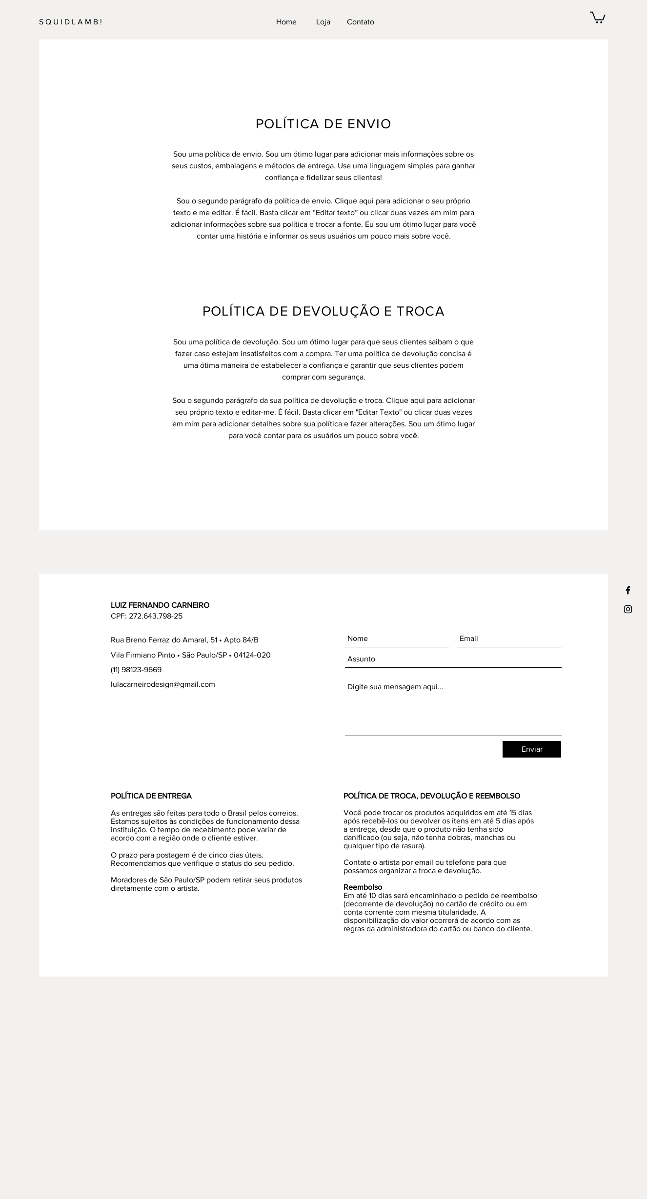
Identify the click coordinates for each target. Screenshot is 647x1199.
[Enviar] (532, 749)
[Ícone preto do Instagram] (628, 609)
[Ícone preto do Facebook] (628, 590)
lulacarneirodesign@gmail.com (163, 684)
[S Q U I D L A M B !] (94, 22)
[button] (598, 16)
